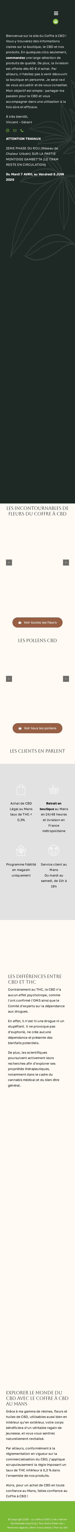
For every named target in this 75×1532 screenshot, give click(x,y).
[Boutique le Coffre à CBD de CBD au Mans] (37, 238)
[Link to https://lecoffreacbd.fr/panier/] (56, 22)
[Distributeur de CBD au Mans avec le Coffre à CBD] (37, 438)
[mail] (14, 130)
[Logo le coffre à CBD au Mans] (23, 7)
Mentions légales (17, 1527)
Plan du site (61, 1527)
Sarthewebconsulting (23, 1523)
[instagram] (7, 130)
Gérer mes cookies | (42, 1527)
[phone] (22, 130)
